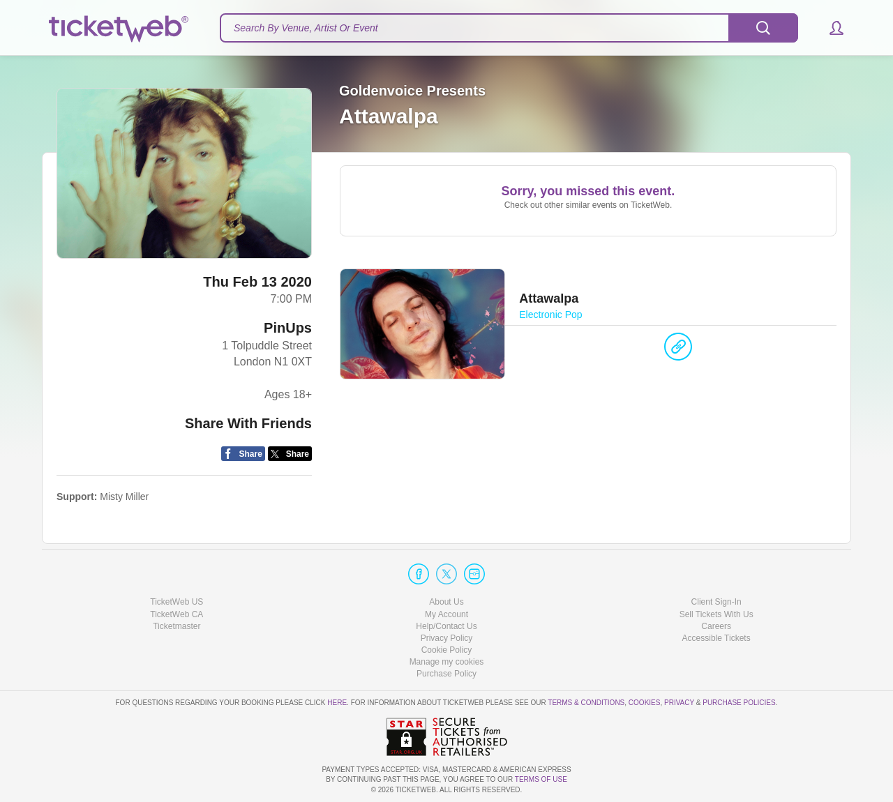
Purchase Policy (446, 674)
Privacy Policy (447, 638)
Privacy (679, 702)
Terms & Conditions (586, 702)
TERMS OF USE (541, 779)
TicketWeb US (176, 602)
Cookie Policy (446, 650)
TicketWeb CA (176, 614)
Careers (716, 626)
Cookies (645, 702)
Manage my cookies (447, 662)
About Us (446, 602)
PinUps (288, 327)
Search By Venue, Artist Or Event (306, 27)
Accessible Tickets (716, 638)
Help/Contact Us (446, 626)
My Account (446, 614)
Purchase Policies (739, 702)
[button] (829, 27)
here (337, 702)
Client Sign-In (716, 602)
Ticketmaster (176, 626)
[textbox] (509, 28)
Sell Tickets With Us (716, 614)
